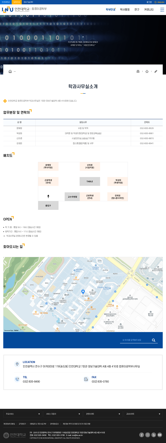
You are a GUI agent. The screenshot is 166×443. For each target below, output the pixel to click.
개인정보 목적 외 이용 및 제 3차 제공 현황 (76, 424)
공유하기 (156, 71)
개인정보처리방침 (9, 424)
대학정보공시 (54, 424)
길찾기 (154, 340)
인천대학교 (6, 2)
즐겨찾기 (147, 71)
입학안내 (17, 2)
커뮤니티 (148, 9)
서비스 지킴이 (51, 414)
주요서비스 (10, 414)
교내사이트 (130, 414)
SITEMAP (162, 9)
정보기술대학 (28, 2)
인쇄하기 (138, 71)
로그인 (149, 2)
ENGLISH (161, 2)
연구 (136, 9)
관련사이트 (90, 414)
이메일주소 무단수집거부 (38, 424)
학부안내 (110, 9)
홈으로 (10, 71)
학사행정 (124, 9)
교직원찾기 (22, 424)
